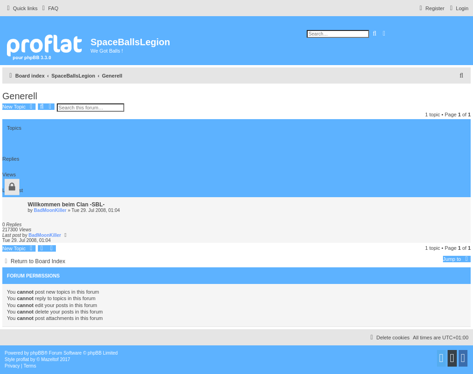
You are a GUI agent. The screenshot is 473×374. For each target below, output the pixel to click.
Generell (19, 96)
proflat (22, 359)
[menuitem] (49, 8)
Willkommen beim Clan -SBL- (66, 204)
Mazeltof (50, 359)
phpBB (37, 353)
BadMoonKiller (50, 210)
